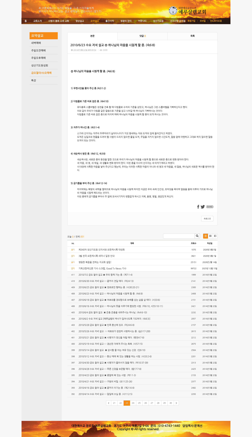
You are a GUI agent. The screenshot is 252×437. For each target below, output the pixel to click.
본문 (92, 36)
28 (158, 403)
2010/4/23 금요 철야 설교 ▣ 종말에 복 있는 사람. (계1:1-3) (107, 375)
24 (133, 403)
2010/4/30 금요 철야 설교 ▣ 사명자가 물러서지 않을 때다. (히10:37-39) (113, 362)
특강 (33, 80)
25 (139, 403)
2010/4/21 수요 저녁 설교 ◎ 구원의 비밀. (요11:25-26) (105, 381)
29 (164, 403)
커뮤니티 (142, 21)
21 (114, 403)
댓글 (143, 36)
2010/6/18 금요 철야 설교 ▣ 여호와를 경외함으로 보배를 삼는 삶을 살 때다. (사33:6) (119, 300)
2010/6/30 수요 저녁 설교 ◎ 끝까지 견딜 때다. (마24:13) (106, 281)
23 (127, 403)
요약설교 (94, 21)
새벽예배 (36, 42)
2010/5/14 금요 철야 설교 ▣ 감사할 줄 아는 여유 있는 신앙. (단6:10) (112, 350)
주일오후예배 (38, 57)
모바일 (203, 21)
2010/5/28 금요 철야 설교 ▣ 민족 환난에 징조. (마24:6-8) (107, 325)
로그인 (180, 21)
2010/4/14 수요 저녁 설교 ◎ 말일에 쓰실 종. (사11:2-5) (105, 394)
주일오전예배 (38, 50)
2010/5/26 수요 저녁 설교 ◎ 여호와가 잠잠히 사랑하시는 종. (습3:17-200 (114, 331)
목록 (192, 36)
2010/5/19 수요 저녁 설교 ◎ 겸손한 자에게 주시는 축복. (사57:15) (111, 343)
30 (171, 403)
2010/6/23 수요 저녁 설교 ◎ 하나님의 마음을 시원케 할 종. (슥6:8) (111, 293)
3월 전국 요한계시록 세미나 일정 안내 (96, 256)
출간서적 (109, 21)
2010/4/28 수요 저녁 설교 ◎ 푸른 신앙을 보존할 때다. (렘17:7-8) (110, 369)
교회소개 (37, 21)
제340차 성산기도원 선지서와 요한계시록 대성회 (102, 249)
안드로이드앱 (216, 21)
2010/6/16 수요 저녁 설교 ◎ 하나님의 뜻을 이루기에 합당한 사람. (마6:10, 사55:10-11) (121, 306)
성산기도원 (158, 21)
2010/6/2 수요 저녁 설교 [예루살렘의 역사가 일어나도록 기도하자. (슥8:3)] (114, 318)
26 (145, 403)
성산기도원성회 (39, 65)
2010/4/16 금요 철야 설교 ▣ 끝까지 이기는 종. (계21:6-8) (107, 387)
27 (152, 403)
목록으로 (207, 219)
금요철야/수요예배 (41, 72)
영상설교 (80, 21)
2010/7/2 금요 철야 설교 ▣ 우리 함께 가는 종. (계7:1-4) (106, 274)
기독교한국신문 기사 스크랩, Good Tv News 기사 (102, 268)
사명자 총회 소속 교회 (58, 21)
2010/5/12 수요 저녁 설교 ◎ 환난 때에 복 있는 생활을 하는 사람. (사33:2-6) (115, 356)
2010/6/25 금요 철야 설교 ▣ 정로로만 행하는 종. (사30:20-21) (109, 287)
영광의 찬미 (125, 21)
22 (120, 403)
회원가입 (191, 21)
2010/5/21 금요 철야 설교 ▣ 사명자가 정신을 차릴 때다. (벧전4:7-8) (111, 337)
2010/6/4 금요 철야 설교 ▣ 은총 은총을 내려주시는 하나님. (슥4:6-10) (113, 312)
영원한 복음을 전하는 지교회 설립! (95, 262)
